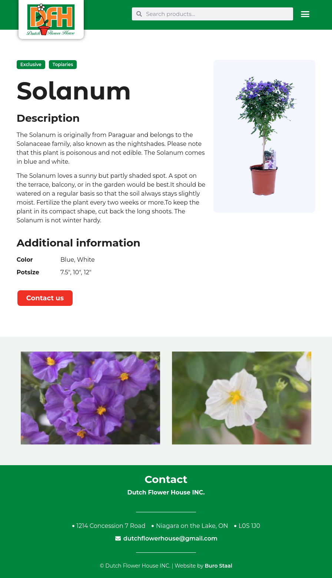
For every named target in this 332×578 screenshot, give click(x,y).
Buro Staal (218, 565)
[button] (305, 14)
